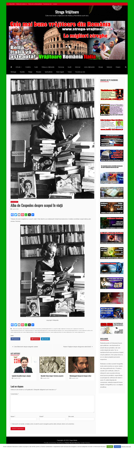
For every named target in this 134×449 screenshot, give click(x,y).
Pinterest (35, 338)
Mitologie (13, 72)
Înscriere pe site (47, 4)
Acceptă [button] (110, 446)
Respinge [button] (117, 446)
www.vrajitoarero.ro (80, 332)
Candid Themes (85, 443)
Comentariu (15, 394)
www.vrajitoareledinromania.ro (42, 332)
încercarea (38, 328)
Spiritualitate (48, 72)
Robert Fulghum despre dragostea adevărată (77, 346)
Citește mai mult (126, 446)
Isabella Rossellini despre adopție (21, 376)
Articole (18, 67)
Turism (70, 72)
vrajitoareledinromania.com (17, 330)
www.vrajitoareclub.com (17, 332)
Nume (13, 416)
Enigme (118, 67)
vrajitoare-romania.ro (78, 328)
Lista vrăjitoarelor (89, 67)
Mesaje (100, 67)
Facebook (15, 338)
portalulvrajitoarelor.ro (47, 328)
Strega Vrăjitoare (67, 12)
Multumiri (109, 67)
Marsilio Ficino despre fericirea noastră (52, 376)
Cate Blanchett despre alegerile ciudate (26, 346)
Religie (30, 72)
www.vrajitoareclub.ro (28, 332)
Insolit (69, 67)
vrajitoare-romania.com (67, 328)
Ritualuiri (38, 72)
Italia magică (60, 72)
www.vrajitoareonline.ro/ (57, 332)
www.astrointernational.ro (41, 330)
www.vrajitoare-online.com (86, 330)
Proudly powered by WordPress (54, 443)
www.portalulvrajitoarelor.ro (72, 330)
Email (41, 416)
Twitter (25, 338)
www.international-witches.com (56, 330)
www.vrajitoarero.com (68, 332)
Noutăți (22, 72)
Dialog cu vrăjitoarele (48, 67)
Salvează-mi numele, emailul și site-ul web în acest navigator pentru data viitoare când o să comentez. (43, 424)
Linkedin (45, 338)
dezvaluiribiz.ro (27, 328)
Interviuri (77, 67)
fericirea (33, 328)
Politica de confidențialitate (35, 4)
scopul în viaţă (56, 328)
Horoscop (61, 67)
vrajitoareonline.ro (29, 330)
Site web (71, 416)
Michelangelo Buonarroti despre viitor (80, 376)
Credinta (28, 67)
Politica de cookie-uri (21, 4)
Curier (36, 67)
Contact (55, 4)
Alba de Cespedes (17, 328)
